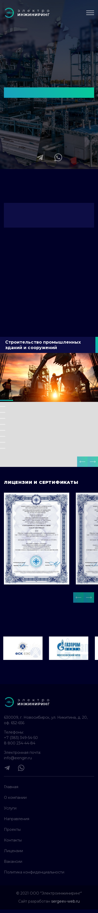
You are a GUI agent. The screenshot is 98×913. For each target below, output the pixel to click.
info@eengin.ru (18, 758)
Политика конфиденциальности (34, 872)
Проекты (12, 829)
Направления (16, 818)
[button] (82, 461)
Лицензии (13, 850)
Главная (11, 787)
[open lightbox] (36, 538)
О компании (15, 797)
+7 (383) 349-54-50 (21, 737)
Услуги (10, 808)
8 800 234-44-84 (19, 743)
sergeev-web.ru (65, 901)
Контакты (13, 840)
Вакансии (13, 861)
